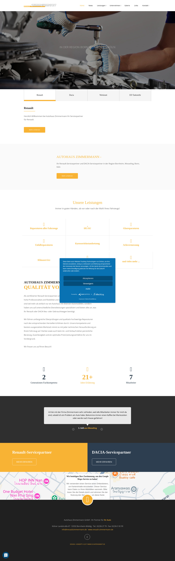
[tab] (40, 95)
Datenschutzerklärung (90, 299)
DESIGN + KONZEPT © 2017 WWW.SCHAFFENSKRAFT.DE (87, 544)
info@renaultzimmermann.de (74, 529)
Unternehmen (115, 5)
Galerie (127, 5)
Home (82, 5)
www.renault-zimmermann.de (100, 529)
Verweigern (88, 283)
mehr (88, 289)
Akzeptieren (88, 278)
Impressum (82, 299)
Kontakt (145, 5)
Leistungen (101, 5)
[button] (73, 429)
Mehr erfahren (34, 130)
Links (136, 5)
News (91, 5)
